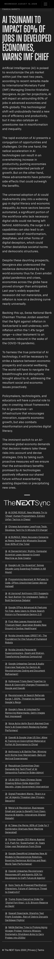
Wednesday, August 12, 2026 (20, 4)
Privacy (32, 950)
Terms (41, 950)
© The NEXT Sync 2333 (14, 950)
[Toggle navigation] (45, 4)
